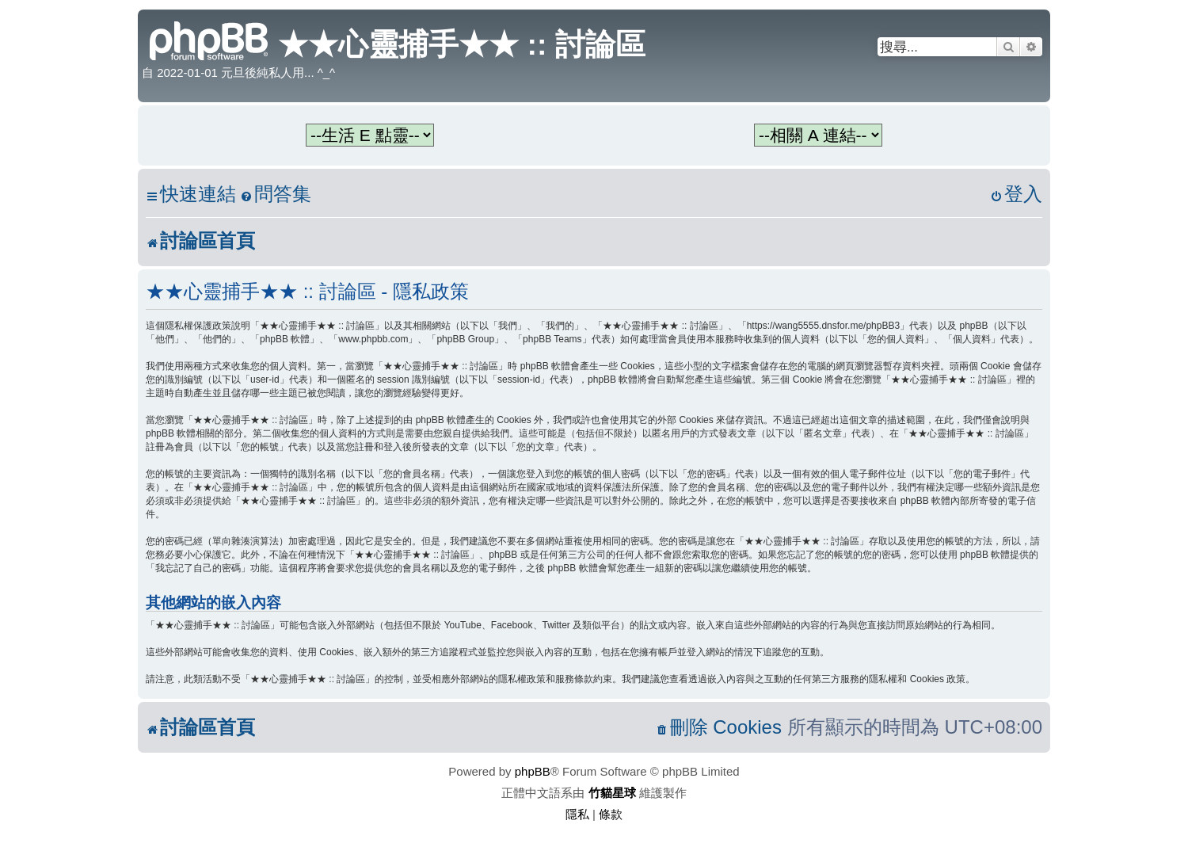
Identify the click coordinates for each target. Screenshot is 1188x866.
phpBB (532, 771)
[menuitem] (275, 195)
